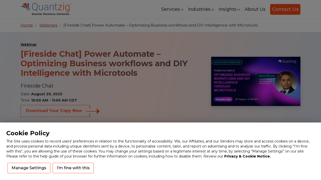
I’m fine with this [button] (73, 168)
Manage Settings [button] (29, 168)
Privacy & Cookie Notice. (247, 156)
